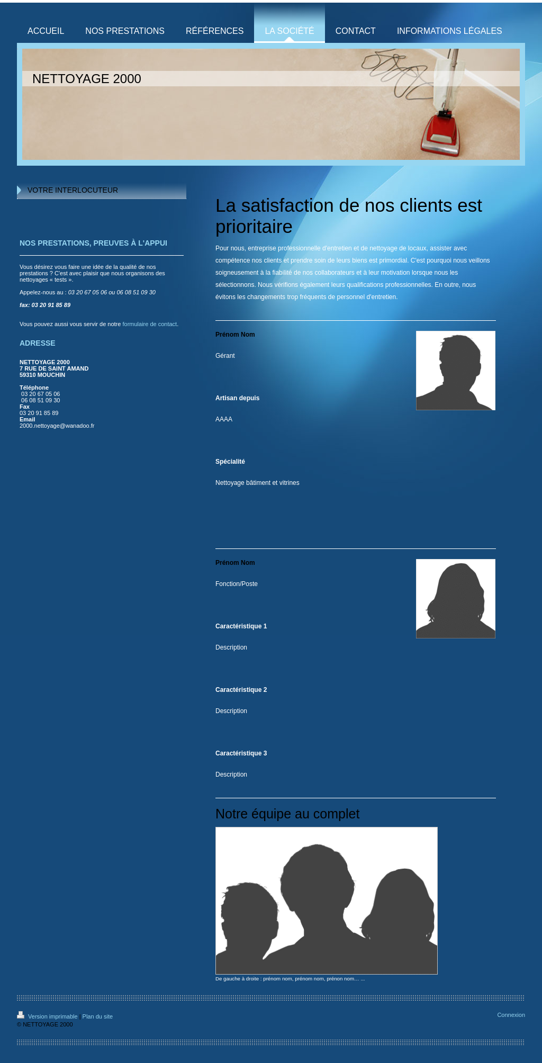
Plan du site (98, 1016)
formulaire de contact (149, 324)
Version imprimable (48, 1016)
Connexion (511, 1015)
